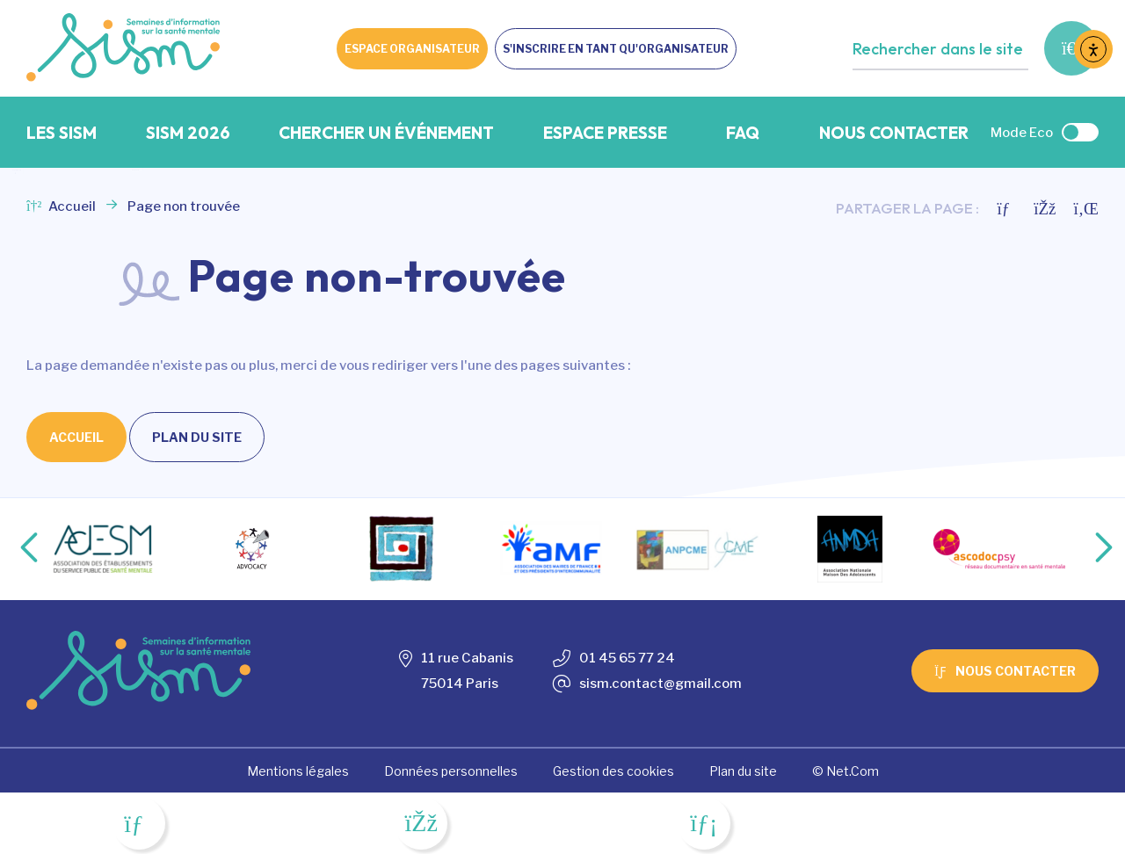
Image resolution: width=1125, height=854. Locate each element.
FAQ (742, 132)
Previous (15, 549)
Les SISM (61, 132)
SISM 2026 (188, 132)
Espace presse (605, 132)
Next (1085, 549)
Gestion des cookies (613, 771)
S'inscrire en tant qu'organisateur (616, 48)
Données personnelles (451, 771)
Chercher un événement (386, 132)
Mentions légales (298, 771)
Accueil (61, 206)
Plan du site (197, 437)
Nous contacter (894, 132)
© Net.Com (845, 771)
